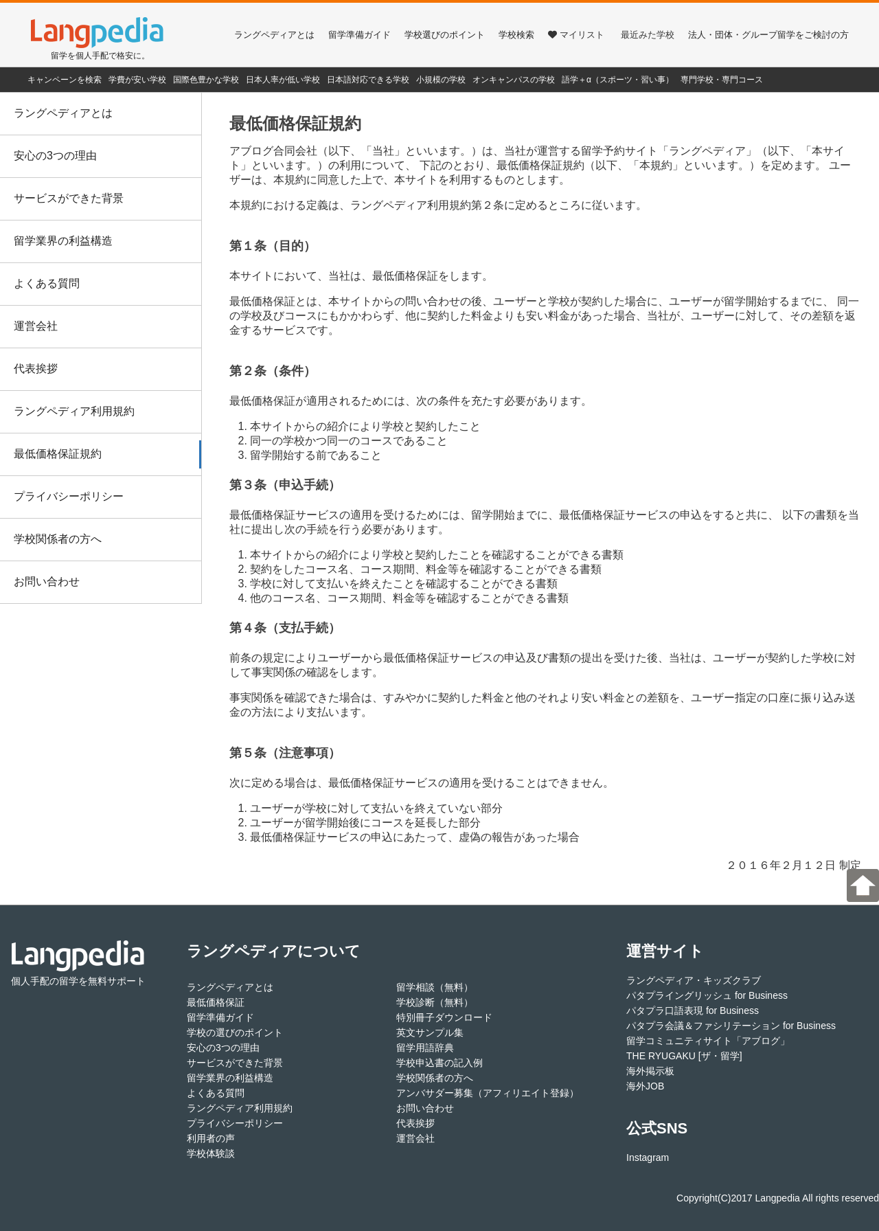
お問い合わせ (47, 581)
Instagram (647, 1157)
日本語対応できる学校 (368, 79)
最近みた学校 (647, 35)
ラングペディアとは (274, 35)
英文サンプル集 (430, 1032)
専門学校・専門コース (722, 79)
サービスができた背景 (69, 198)
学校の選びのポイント (235, 1032)
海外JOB (645, 1086)
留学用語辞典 (425, 1047)
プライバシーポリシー (69, 496)
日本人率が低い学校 (283, 79)
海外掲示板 (650, 1070)
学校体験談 (211, 1153)
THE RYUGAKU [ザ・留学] (684, 1055)
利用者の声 (211, 1138)
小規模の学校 (441, 79)
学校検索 (516, 35)
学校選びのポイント (444, 35)
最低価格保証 (215, 1002)
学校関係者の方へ (58, 539)
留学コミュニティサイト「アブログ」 (708, 1040)
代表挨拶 (36, 368)
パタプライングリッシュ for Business (707, 995)
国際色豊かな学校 (206, 79)
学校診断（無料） (434, 1002)
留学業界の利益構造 (63, 241)
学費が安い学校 (137, 79)
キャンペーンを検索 (64, 79)
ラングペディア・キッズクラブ (693, 980)
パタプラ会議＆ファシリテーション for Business (731, 1025)
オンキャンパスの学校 (513, 79)
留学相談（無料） (434, 987)
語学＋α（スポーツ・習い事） (618, 79)
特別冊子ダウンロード (444, 1017)
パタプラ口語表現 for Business (692, 1010)
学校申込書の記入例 (439, 1062)
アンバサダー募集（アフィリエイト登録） (487, 1092)
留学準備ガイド (359, 35)
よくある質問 (47, 283)
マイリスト (576, 35)
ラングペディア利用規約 (74, 411)
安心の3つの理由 (55, 155)
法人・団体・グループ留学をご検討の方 (768, 35)
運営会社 (36, 326)
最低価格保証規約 (58, 454)
